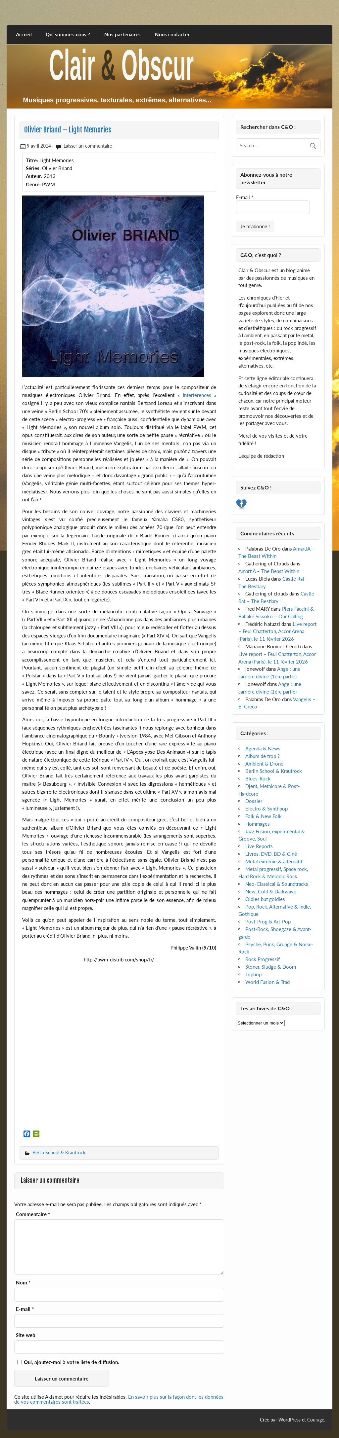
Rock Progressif (262, 959)
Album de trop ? (262, 756)
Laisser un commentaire (88, 146)
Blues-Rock (257, 778)
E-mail (25, 1309)
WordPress (289, 1419)
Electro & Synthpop (266, 808)
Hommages (257, 824)
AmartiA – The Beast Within (268, 571)
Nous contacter (172, 34)
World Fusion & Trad (267, 982)
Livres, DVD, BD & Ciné (271, 854)
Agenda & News (262, 748)
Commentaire (33, 1214)
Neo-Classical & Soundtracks (276, 884)
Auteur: (34, 176)
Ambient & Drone (264, 764)
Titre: (32, 160)
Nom (23, 1282)
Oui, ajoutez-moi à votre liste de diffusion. (68, 1362)
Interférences (197, 395)
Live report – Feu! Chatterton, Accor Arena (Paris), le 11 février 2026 (277, 631)
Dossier (253, 801)
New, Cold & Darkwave (270, 891)
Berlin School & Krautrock (58, 1152)
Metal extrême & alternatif (273, 861)
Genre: (33, 184)
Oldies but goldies (265, 899)
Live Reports (259, 846)
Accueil (24, 34)
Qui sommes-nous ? (68, 34)
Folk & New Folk (263, 816)
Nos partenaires (122, 34)
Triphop (253, 974)
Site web (25, 1335)
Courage (315, 1419)
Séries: (33, 168)
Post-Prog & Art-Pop (268, 921)
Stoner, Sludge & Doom (270, 967)
